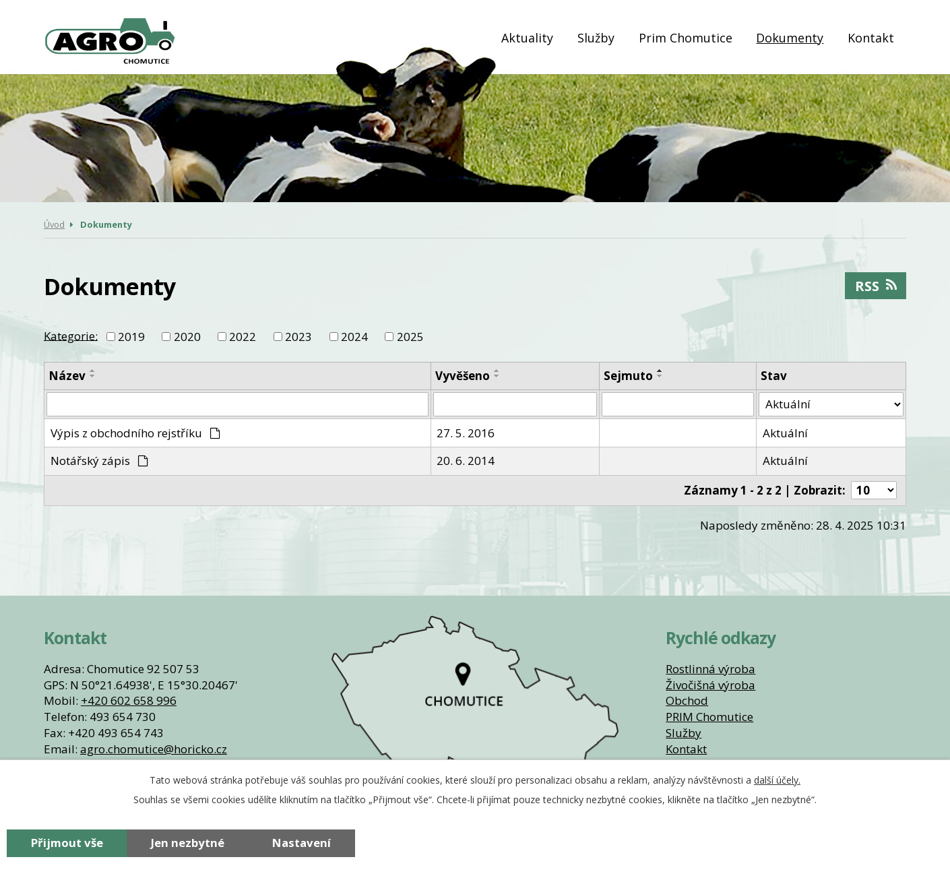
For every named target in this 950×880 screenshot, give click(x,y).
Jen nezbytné (187, 842)
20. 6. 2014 (466, 460)
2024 (354, 336)
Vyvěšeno (462, 375)
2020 (187, 336)
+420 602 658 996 (129, 700)
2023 (298, 336)
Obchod (687, 700)
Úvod (473, 37)
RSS (876, 285)
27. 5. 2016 (466, 433)
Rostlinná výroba (710, 669)
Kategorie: (71, 335)
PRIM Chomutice (709, 716)
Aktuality (527, 38)
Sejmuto (628, 375)
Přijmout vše (67, 842)
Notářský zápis (100, 460)
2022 (242, 336)
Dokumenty (789, 38)
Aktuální (785, 433)
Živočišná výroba (710, 685)
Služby (595, 38)
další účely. (777, 780)
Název (67, 375)
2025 (410, 336)
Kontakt (871, 38)
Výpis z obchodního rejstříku (136, 433)
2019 (131, 336)
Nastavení (301, 842)
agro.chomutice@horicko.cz (153, 749)
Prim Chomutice (685, 38)
